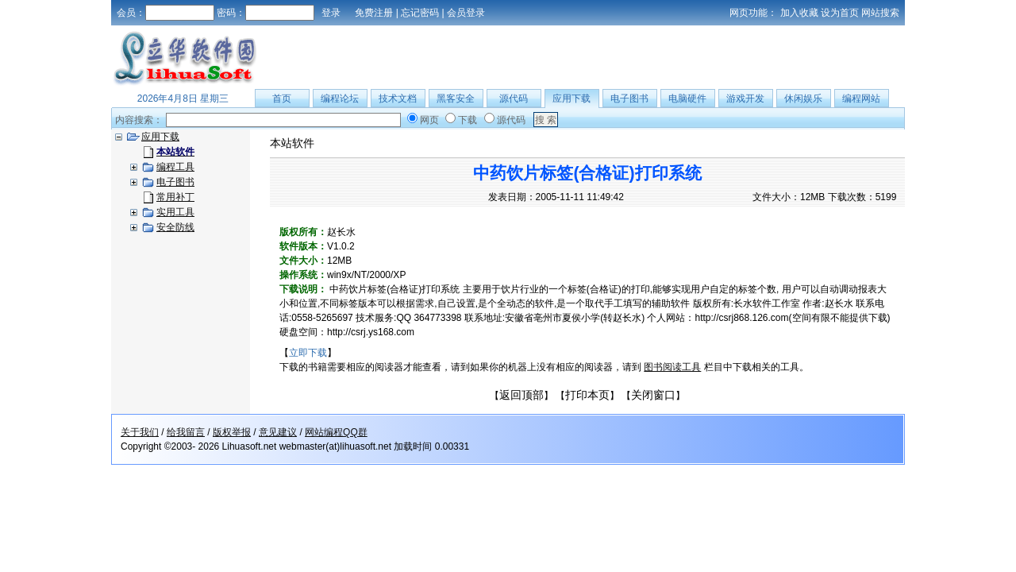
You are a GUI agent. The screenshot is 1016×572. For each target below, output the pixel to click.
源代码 (513, 98)
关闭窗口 (653, 394)
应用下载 (571, 98)
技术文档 (398, 98)
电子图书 (629, 98)
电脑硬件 (687, 98)
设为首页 (840, 12)
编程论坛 (340, 98)
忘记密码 (420, 12)
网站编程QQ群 (336, 432)
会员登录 (466, 12)
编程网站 (861, 98)
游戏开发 (745, 98)
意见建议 (278, 432)
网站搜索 (880, 12)
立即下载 (308, 352)
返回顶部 (521, 394)
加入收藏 (799, 12)
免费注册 (374, 12)
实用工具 (175, 212)
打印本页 (587, 394)
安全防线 (175, 227)
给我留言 (186, 432)
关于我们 (140, 432)
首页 (281, 98)
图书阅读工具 (672, 367)
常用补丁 (175, 197)
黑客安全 (456, 98)
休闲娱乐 (803, 98)
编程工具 (175, 166)
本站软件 (292, 143)
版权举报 (232, 432)
